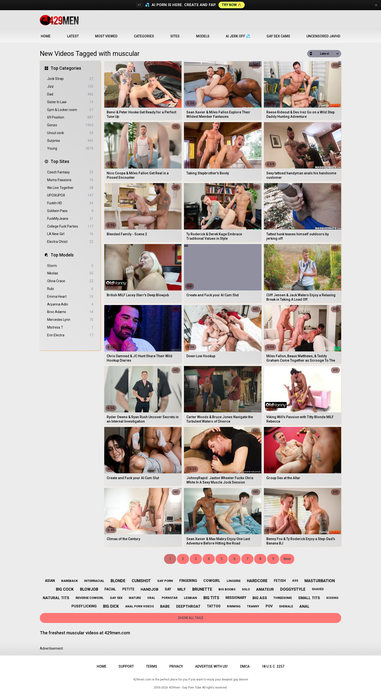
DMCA (245, 666)
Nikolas (70, 273)
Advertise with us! (211, 666)
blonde (118, 580)
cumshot (141, 580)
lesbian (190, 598)
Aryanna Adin (70, 304)
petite (128, 589)
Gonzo (70, 125)
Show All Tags (190, 618)
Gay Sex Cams (278, 36)
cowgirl (211, 580)
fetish (280, 581)
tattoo (214, 606)
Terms (151, 666)
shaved (318, 589)
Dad (70, 94)
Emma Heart (70, 297)
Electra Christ (70, 242)
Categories (144, 36)
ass (295, 580)
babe (165, 606)
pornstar (170, 598)
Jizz (70, 87)
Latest (73, 36)
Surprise (70, 141)
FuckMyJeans (70, 219)
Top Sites (60, 161)
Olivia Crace (70, 281)
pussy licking (84, 606)
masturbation (319, 580)
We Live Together (70, 188)
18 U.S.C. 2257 (273, 666)
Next (287, 559)
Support (126, 666)
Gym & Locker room (70, 110)
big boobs (226, 589)
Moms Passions (70, 180)
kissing (332, 598)
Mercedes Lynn (70, 320)
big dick (111, 606)
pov (269, 606)
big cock (65, 589)
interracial (94, 581)
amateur (265, 589)
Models (202, 36)
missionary (235, 598)
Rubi (70, 289)
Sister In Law (70, 102)
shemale (286, 606)
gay (168, 589)
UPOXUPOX (70, 195)
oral (151, 598)
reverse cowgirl (90, 598)
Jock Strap (70, 79)
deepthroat (188, 606)
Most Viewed (106, 36)
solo (246, 589)
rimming (234, 606)
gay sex (116, 598)
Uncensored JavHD (323, 36)
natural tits (56, 598)
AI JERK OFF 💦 (238, 36)
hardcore (257, 580)
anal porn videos (139, 606)
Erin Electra (70, 335)
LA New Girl (70, 234)
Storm (70, 266)
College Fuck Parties (70, 226)
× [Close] (376, 5)
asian (50, 581)
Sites (175, 36)
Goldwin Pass (70, 211)
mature (135, 598)
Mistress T (70, 327)
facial (110, 589)
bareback (69, 581)
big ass (259, 598)
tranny (253, 606)
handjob (149, 589)
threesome (282, 598)
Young (70, 148)
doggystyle (292, 589)
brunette (202, 589)
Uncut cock (70, 133)
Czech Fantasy (70, 172)
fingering (188, 581)
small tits (309, 598)
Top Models (62, 254)
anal (304, 606)
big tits (211, 597)
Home (46, 36)
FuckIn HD (70, 203)
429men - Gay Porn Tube (185, 687)
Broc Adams (70, 312)
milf (181, 589)
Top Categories (66, 68)
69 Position (70, 117)
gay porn (165, 581)
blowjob (89, 589)
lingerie (234, 581)
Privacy (176, 666)
